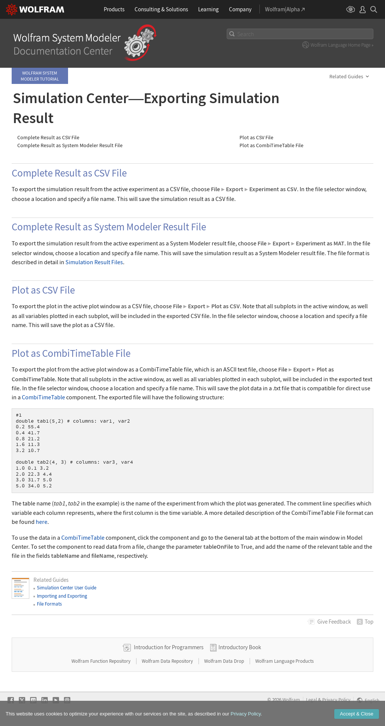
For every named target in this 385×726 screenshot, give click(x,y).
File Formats (49, 604)
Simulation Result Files (94, 262)
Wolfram (291, 700)
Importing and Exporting (62, 596)
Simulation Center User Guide (66, 587)
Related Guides (346, 76)
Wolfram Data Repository (168, 661)
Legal (311, 700)
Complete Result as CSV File (48, 137)
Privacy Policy (336, 700)
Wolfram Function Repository (101, 661)
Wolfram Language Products (284, 661)
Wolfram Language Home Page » (342, 45)
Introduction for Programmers (169, 647)
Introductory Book (239, 647)
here (41, 521)
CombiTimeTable (43, 397)
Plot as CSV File (256, 137)
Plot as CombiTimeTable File (271, 145)
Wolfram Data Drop (224, 661)
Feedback (334, 621)
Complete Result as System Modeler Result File (70, 145)
